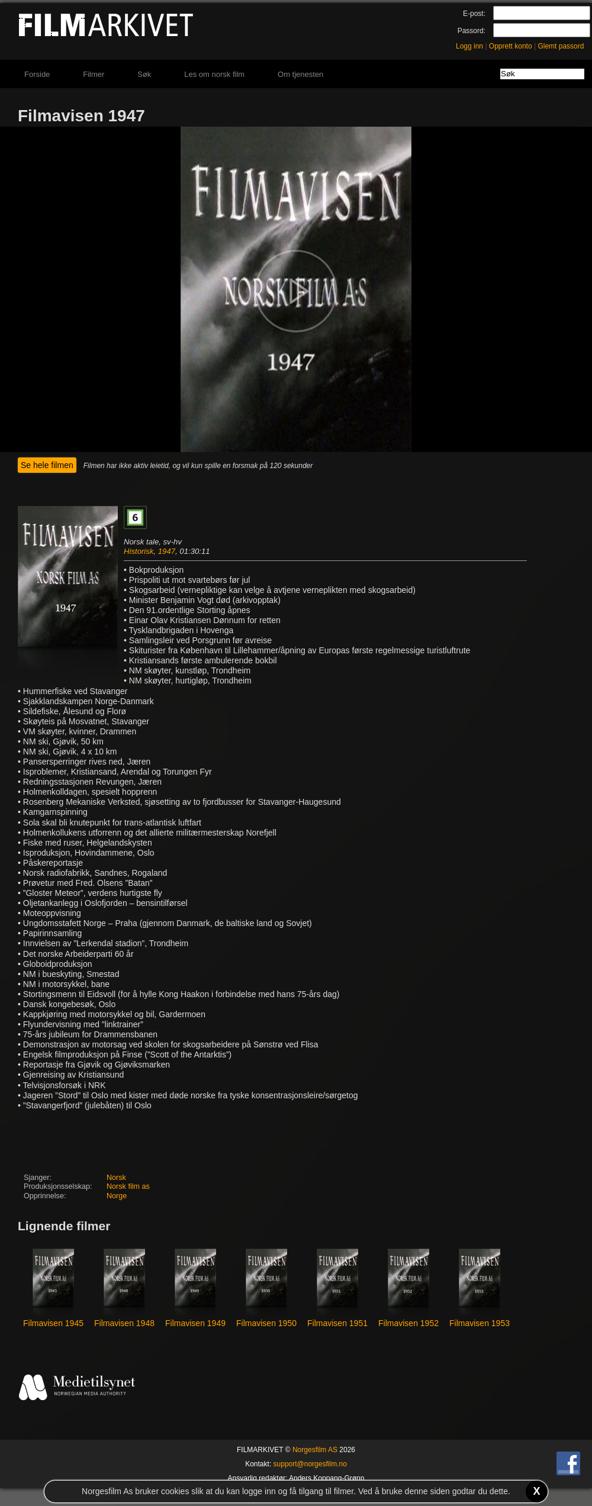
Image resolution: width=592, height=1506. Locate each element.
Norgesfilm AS (314, 1450)
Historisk (138, 551)
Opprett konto (510, 46)
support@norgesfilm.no (310, 1464)
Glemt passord (561, 46)
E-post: (474, 13)
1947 (166, 551)
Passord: (471, 31)
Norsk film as (128, 1186)
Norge (117, 1196)
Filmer (93, 74)
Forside (37, 74)
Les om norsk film (214, 74)
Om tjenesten (300, 74)
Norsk (116, 1177)
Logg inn (469, 46)
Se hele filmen (47, 465)
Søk (144, 74)
